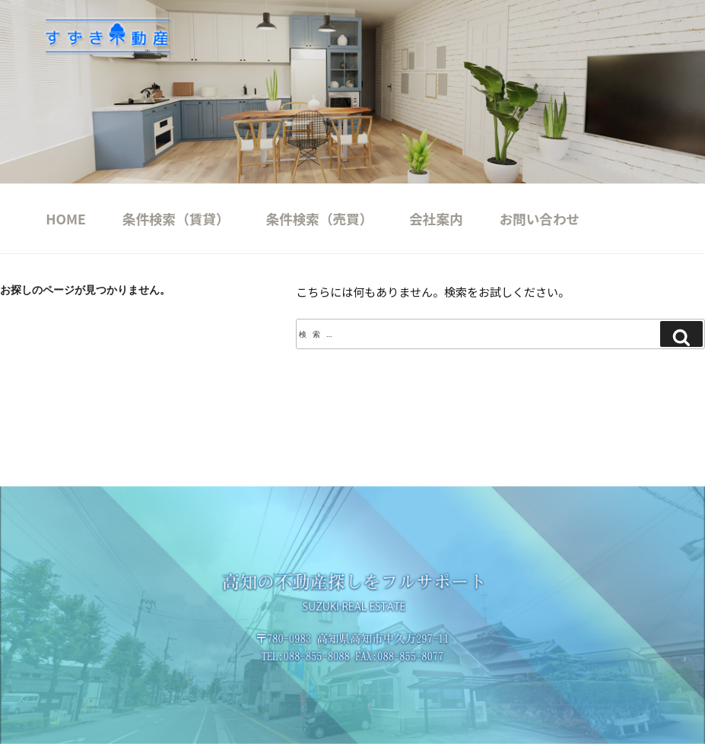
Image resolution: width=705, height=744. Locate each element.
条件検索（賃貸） (176, 218)
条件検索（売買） (319, 218)
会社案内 (435, 218)
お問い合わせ (540, 218)
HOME (66, 218)
